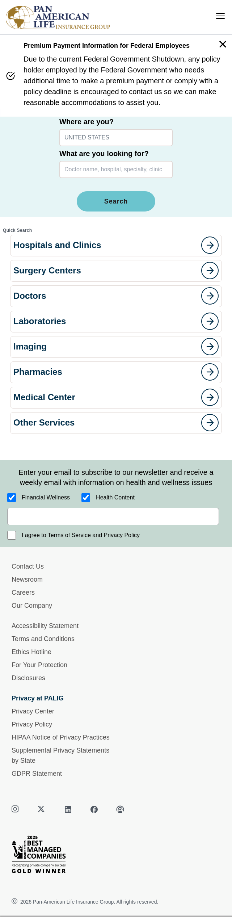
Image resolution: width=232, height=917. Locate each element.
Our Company (32, 605)
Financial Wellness (46, 497)
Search (116, 201)
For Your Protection (39, 665)
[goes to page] (210, 245)
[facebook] (94, 809)
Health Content (115, 497)
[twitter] (42, 809)
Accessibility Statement (45, 625)
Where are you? (86, 122)
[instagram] (16, 809)
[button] (116, 245)
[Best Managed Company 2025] (116, 856)
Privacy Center (33, 711)
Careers (23, 592)
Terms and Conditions (43, 638)
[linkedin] (68, 809)
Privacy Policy (32, 724)
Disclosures (28, 678)
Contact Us (28, 566)
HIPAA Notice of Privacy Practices (61, 737)
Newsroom (27, 579)
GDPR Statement (37, 773)
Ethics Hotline (31, 652)
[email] (113, 516)
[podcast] (120, 809)
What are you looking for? (104, 154)
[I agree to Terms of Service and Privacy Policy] (11, 535)
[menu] (220, 16)
